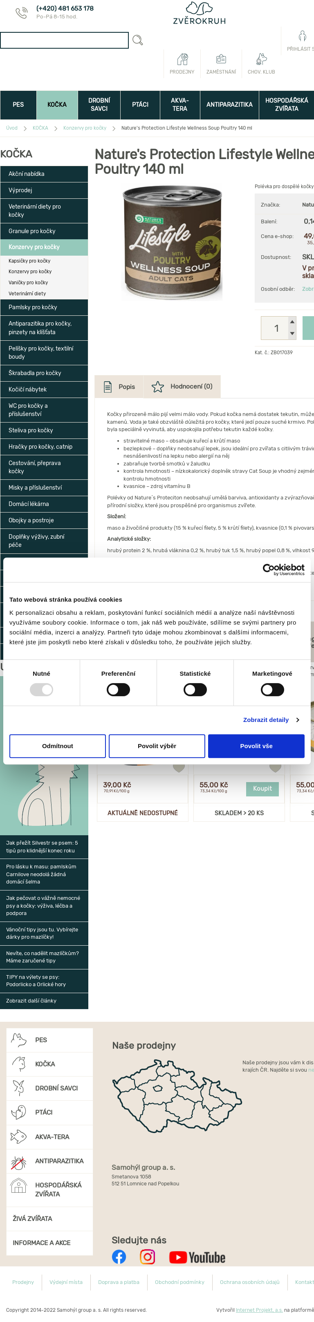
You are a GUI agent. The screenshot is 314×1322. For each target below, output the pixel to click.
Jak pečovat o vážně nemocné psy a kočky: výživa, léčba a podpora (43, 905)
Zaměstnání (221, 64)
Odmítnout (57, 745)
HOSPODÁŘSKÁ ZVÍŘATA (45, 1187)
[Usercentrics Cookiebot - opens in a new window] (269, 570)
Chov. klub (261, 64)
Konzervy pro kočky (30, 271)
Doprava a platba (118, 1282)
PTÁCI (140, 104)
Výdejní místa (66, 1282)
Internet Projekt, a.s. (259, 1310)
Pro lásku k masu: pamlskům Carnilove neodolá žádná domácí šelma (41, 874)
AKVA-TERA (180, 104)
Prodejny (182, 64)
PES (18, 104)
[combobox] (64, 40)
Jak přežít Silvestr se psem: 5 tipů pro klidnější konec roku (42, 847)
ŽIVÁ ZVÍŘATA (32, 1219)
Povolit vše (256, 745)
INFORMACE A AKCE (41, 1243)
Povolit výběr (157, 745)
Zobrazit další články (31, 1001)
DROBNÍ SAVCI (99, 104)
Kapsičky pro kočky (29, 261)
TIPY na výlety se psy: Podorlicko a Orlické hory (36, 981)
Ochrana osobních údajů (250, 1282)
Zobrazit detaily (266, 719)
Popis (127, 387)
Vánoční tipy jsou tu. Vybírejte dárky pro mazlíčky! (42, 933)
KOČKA (57, 104)
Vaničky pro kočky (28, 283)
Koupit (262, 788)
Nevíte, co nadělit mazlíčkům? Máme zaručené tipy (42, 957)
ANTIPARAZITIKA (229, 104)
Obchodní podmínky (179, 1282)
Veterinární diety (27, 294)
